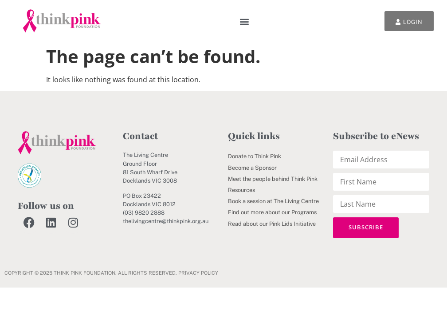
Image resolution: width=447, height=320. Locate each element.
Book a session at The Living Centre (273, 201)
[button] (244, 21)
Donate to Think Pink (254, 156)
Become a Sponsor (252, 167)
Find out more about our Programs (272, 212)
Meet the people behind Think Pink (273, 179)
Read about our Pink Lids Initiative (272, 223)
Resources (241, 190)
